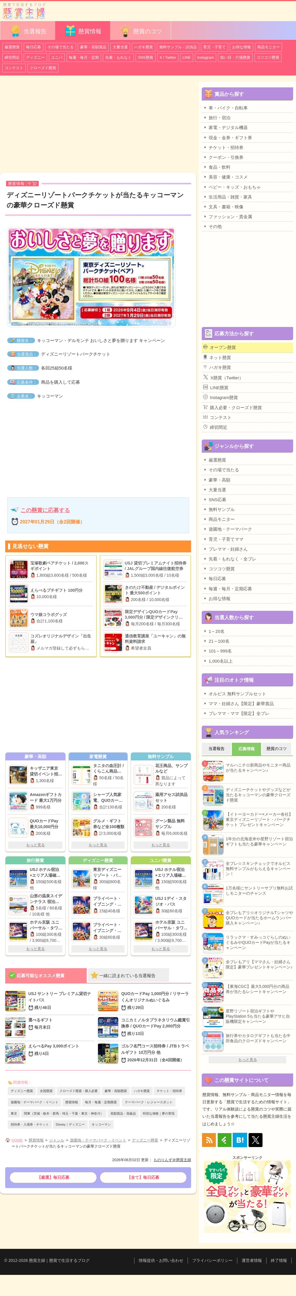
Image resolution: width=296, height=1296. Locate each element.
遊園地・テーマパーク (227, 529)
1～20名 (214, 631)
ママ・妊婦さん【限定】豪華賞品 (238, 703)
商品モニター (268, 47)
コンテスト (14, 68)
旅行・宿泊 (216, 117)
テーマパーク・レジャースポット (149, 1102)
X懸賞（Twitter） (223, 377)
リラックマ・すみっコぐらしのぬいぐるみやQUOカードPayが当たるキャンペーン (258, 942)
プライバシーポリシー (212, 1260)
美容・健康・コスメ (225, 176)
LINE (186, 57)
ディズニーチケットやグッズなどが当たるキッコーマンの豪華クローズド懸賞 (258, 794)
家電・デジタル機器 (225, 127)
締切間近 (12, 57)
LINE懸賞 (215, 387)
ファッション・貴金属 (227, 216)
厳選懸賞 (12, 47)
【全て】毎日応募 (143, 1177)
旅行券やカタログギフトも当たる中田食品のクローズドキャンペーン (258, 1038)
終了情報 (279, 1260)
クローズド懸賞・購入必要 (79, 1091)
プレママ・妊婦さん (225, 549)
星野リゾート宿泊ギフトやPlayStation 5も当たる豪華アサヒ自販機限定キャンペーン (258, 1016)
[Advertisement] (98, 125)
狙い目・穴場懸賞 (235, 57)
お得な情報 (241, 47)
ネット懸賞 (217, 357)
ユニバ (56, 57)
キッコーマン (101, 1124)
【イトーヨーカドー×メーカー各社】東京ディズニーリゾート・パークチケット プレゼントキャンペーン (259, 819)
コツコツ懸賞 (268, 57)
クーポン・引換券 (223, 157)
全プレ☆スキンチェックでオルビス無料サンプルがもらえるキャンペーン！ (258, 868)
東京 (14, 1113)
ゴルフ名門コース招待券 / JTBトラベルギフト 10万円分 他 (156, 1053)
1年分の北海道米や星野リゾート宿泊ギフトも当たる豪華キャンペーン (259, 841)
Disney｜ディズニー (70, 1124)
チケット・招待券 (169, 1091)
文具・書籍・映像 (223, 206)
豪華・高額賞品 (93, 47)
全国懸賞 (46, 1091)
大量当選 (120, 47)
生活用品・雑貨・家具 (227, 196)
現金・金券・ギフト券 (227, 137)
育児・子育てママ (223, 539)
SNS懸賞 (145, 57)
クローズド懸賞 (43, 68)
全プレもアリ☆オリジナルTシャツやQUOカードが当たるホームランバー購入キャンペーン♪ (259, 917)
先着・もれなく (118, 57)
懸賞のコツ (140, 30)
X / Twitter (168, 57)
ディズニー (35, 57)
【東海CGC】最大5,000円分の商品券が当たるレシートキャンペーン (257, 989)
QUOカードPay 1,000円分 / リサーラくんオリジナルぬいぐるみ (156, 1001)
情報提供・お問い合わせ (161, 1260)
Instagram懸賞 (220, 397)
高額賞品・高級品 (123, 1113)
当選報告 (28, 30)
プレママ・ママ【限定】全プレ (236, 713)
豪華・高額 (216, 479)
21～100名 (216, 641)
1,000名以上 (218, 660)
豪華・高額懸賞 (116, 1091)
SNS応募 (214, 499)
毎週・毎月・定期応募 (227, 588)
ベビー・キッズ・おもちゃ (232, 187)
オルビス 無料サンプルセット (234, 693)
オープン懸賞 (219, 347)
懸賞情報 (82, 30)
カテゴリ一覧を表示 (279, 8)
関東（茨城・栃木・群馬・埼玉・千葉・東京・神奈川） (63, 1113)
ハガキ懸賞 (143, 47)
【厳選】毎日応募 (53, 1177)
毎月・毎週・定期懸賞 (101, 1102)
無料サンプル (219, 509)
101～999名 (217, 650)
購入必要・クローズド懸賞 (232, 407)
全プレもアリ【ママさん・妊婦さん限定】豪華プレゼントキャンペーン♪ (259, 964)
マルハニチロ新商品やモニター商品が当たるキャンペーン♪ (258, 768)
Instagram (205, 57)
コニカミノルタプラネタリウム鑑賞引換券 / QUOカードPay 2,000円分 (156, 1027)
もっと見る (35, 845)
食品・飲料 (216, 167)
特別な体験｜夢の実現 (159, 1113)
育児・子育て (214, 47)
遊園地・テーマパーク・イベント (34, 1102)
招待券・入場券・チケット (30, 1124)
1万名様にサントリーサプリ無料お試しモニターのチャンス (259, 891)
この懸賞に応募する (45, 510)
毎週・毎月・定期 (84, 57)
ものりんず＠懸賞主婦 (172, 1160)
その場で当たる (60, 47)
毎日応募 (33, 47)
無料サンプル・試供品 (178, 47)
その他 (212, 226)
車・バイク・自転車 (225, 107)
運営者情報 (252, 1260)
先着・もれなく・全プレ (229, 558)
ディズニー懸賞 (22, 1091)
